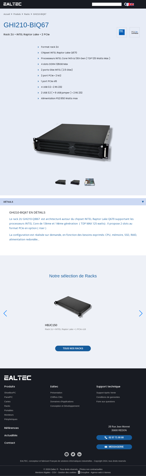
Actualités (10, 436)
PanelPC (8, 397)
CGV (54, 472)
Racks (27, 14)
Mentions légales (42, 472)
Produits (17, 14)
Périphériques (11, 419)
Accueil (7, 14)
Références (11, 428)
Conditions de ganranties (108, 397)
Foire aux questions (105, 402)
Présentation (56, 393)
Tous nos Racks (73, 348)
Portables (8, 410)
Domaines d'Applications (62, 402)
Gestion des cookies (67, 472)
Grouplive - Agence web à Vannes (96, 472)
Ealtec (54, 386)
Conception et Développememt (65, 406)
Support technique (108, 386)
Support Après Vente (106, 393)
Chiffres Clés (56, 397)
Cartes (7, 402)
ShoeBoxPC (10, 393)
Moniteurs (9, 415)
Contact (9, 443)
